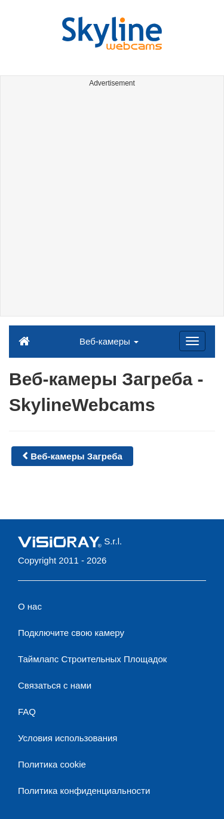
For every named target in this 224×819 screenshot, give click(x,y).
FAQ (27, 712)
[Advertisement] (112, 204)
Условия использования (68, 738)
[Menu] (192, 341)
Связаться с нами (54, 685)
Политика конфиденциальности (84, 790)
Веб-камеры (109, 341)
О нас (30, 606)
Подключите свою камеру (71, 633)
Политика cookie (52, 764)
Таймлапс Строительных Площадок (92, 659)
